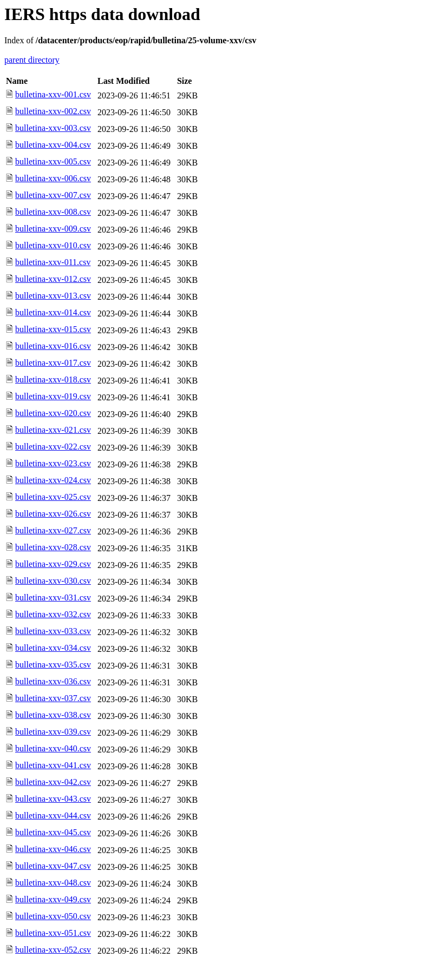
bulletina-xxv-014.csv (53, 312)
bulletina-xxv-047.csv (53, 865)
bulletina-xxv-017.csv (53, 362)
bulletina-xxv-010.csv (53, 245)
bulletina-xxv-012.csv (53, 278)
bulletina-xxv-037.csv (53, 698)
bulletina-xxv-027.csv (53, 530)
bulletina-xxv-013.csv (53, 295)
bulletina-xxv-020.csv (53, 413)
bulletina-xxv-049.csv (53, 899)
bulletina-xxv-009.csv (53, 228)
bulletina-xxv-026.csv (53, 513)
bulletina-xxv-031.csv (53, 597)
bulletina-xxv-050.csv (53, 916)
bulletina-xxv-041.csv (53, 765)
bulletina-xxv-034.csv (53, 647)
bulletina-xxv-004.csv (53, 144)
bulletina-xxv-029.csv (53, 564)
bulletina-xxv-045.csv (53, 832)
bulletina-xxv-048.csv (53, 882)
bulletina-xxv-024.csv (53, 480)
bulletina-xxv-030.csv (53, 580)
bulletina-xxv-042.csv (53, 782)
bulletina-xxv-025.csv (53, 496)
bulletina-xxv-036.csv (53, 681)
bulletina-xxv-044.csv (53, 815)
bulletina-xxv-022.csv (53, 446)
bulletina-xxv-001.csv (53, 94)
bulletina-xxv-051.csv (53, 932)
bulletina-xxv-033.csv (53, 631)
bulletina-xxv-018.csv (53, 379)
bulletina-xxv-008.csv (53, 211)
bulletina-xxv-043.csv (53, 798)
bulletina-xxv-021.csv (53, 429)
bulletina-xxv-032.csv (53, 614)
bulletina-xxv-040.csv (53, 748)
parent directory (32, 59)
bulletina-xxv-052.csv (53, 949)
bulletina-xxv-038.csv (53, 714)
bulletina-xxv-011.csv (52, 262)
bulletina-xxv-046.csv (53, 849)
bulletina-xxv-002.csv (53, 111)
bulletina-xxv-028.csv (53, 547)
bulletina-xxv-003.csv (53, 128)
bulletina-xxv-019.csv (53, 396)
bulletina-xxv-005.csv (53, 161)
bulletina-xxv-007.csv (53, 195)
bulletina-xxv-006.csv (53, 178)
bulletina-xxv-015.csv (53, 329)
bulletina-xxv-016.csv (53, 346)
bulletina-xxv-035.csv (53, 664)
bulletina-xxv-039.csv (53, 731)
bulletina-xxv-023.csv (53, 463)
